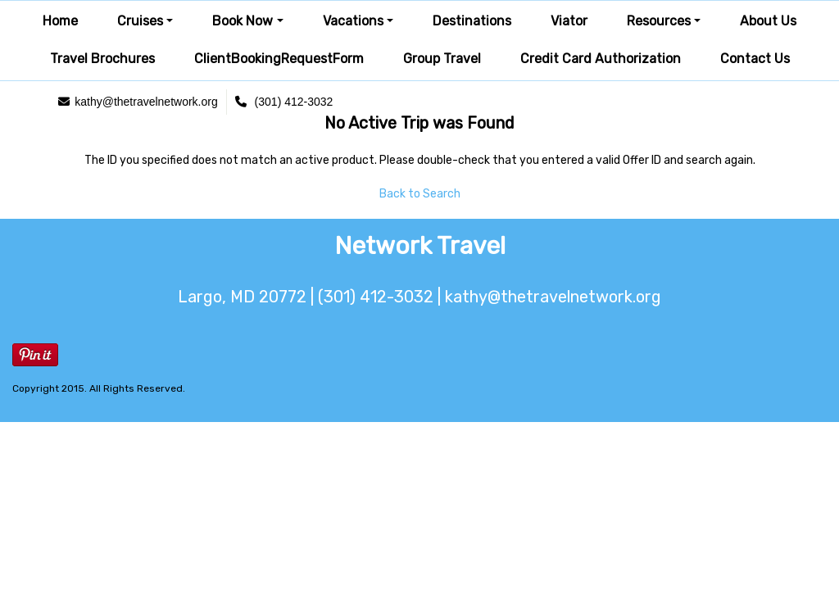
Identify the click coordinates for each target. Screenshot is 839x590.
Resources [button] (659, 21)
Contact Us (755, 58)
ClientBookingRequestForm (279, 58)
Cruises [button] (140, 21)
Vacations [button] (353, 21)
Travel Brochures (102, 58)
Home (60, 21)
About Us (768, 21)
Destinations (472, 21)
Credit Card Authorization (600, 58)
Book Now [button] (242, 21)
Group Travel (442, 58)
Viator (569, 21)
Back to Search (419, 194)
